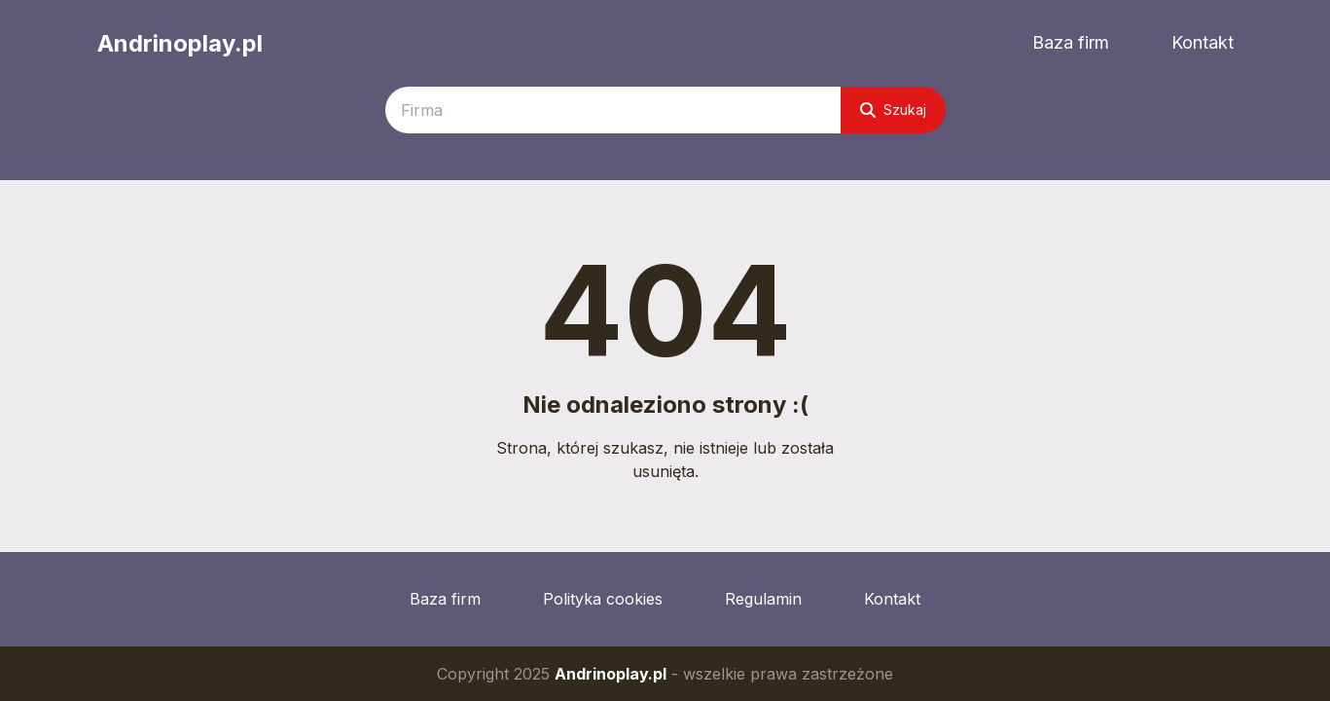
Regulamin (763, 599)
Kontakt (1202, 42)
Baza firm (1070, 42)
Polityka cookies (603, 599)
